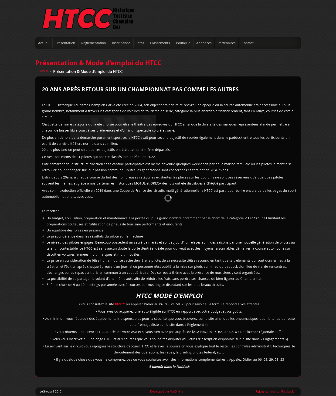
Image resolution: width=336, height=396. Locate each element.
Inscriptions (121, 43)
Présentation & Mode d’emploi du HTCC (98, 62)
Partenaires (227, 43)
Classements (160, 43)
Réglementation (93, 43)
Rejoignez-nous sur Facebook (275, 391)
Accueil (43, 43)
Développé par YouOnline (166, 391)
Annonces (204, 43)
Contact (248, 43)
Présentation (65, 43)
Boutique (183, 43)
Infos (140, 43)
